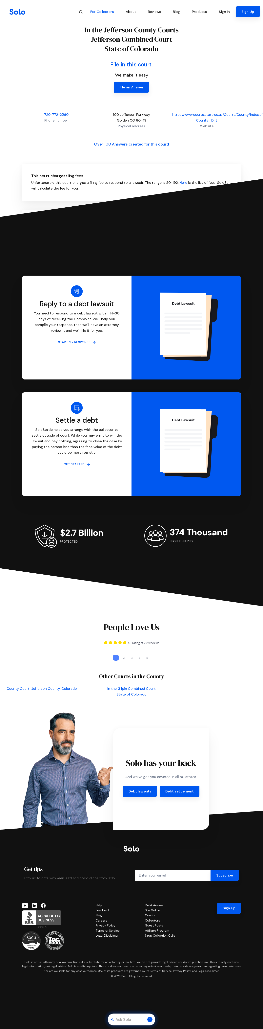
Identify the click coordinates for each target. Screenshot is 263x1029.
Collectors (152, 920)
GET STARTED (77, 464)
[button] (149, 1019)
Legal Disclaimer (107, 935)
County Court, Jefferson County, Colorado (42, 688)
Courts (150, 915)
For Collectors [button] (102, 11)
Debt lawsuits (140, 791)
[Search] (80, 12)
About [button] (131, 11)
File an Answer (132, 87)
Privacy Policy (105, 925)
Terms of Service (108, 930)
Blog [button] (176, 11)
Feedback (103, 910)
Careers (101, 920)
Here (183, 182)
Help (99, 905)
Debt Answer (154, 905)
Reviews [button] (154, 11)
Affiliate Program (157, 930)
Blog (99, 915)
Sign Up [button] (247, 11)
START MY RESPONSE (77, 342)
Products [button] (199, 11)
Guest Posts (154, 925)
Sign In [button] (224, 11)
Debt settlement (179, 791)
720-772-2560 (56, 114)
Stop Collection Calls (160, 935)
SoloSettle (152, 910)
